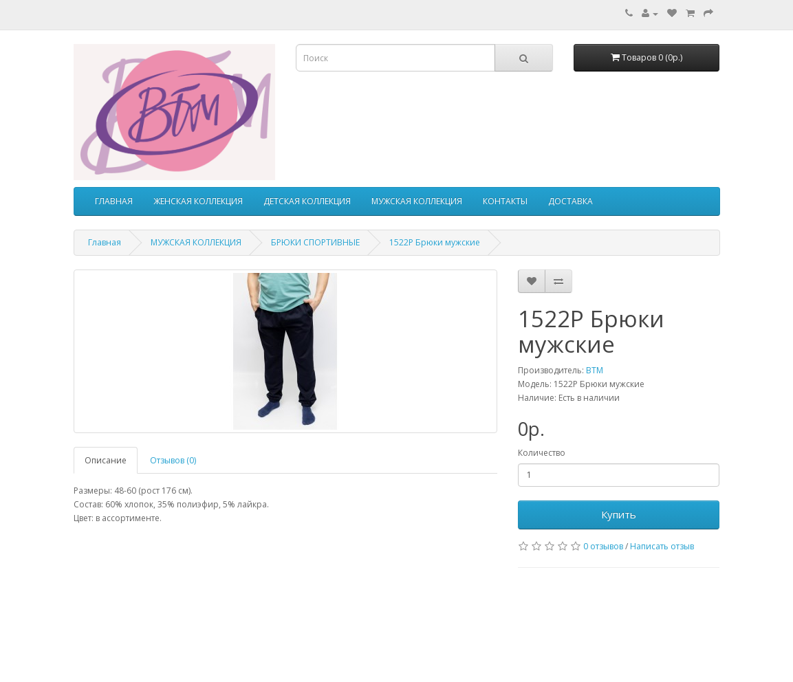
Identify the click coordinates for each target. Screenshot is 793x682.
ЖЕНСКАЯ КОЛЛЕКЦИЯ (198, 201)
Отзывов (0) (173, 460)
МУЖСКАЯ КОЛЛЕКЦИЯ (416, 201)
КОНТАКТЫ (505, 201)
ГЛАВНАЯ (114, 201)
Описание (106, 460)
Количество (541, 453)
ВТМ (594, 370)
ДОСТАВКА (570, 201)
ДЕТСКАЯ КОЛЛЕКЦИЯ (307, 201)
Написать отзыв (662, 546)
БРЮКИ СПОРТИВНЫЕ (315, 242)
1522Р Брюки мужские (434, 242)
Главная (104, 242)
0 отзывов (603, 546)
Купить (618, 514)
